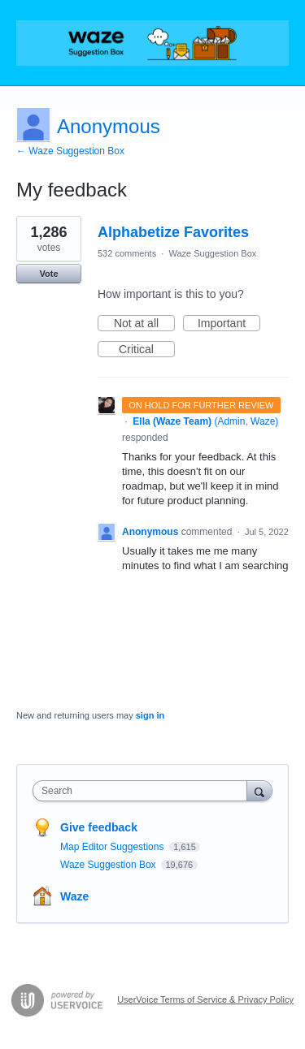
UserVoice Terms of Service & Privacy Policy (205, 999)
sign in (150, 715)
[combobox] (143, 790)
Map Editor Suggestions (113, 847)
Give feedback (98, 827)
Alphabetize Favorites (173, 232)
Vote (48, 273)
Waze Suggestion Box (212, 253)
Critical (147, 350)
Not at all (144, 324)
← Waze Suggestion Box (70, 151)
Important (229, 324)
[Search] (259, 790)
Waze (74, 896)
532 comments (127, 253)
